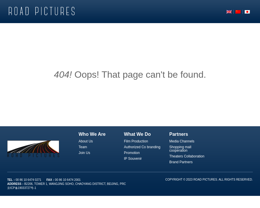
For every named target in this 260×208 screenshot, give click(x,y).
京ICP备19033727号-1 (21, 188)
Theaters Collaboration (186, 156)
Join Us (84, 153)
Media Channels (181, 141)
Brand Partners (181, 162)
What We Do (137, 134)
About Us (86, 141)
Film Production (136, 141)
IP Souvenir (133, 159)
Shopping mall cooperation (180, 149)
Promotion (132, 153)
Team (83, 147)
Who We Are (92, 134)
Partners (178, 134)
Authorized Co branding (142, 147)
